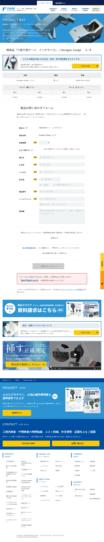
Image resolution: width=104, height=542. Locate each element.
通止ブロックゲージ (26, 513)
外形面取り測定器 (11, 487)
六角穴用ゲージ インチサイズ (11, 514)
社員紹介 (77, 470)
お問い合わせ (96, 9)
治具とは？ (43, 470)
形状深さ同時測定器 (11, 481)
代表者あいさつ (79, 461)
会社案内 (85, 9)
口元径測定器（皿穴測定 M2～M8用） (11, 474)
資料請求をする (17, 413)
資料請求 (102, 279)
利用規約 (80, 289)
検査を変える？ (45, 461)
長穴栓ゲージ (25, 508)
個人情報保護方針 (29, 248)
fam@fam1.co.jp (29, 280)
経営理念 (77, 466)
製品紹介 (53, 9)
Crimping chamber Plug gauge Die (26, 481)
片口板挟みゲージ (26, 469)
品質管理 (92, 466)
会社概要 (77, 475)
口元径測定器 (10, 461)
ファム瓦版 (58, 495)
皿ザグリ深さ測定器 (11, 466)
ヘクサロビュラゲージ (11, 520)
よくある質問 (59, 486)
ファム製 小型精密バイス (26, 475)
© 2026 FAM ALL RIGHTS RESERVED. (27, 537)
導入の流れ (58, 466)
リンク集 (92, 470)
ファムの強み (44, 491)
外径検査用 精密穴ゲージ (26, 526)
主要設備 (92, 461)
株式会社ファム (8, 536)
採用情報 (92, 494)
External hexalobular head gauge (26, 463)
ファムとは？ (74, 9)
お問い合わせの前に (80, 490)
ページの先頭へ (100, 537)
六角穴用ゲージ (10, 509)
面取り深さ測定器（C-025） (11, 497)
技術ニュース (59, 491)
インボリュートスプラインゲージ (26, 519)
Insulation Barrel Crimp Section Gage (26, 488)
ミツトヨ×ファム (45, 500)
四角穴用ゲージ (25, 503)
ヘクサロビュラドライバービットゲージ (26, 496)
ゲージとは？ (64, 9)
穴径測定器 (9, 491)
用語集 (57, 470)
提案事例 (43, 495)
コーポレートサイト (44, 3)
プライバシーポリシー (67, 289)
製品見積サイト (61, 3)
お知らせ (58, 500)
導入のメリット (60, 461)
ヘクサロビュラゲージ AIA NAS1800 (11, 503)
